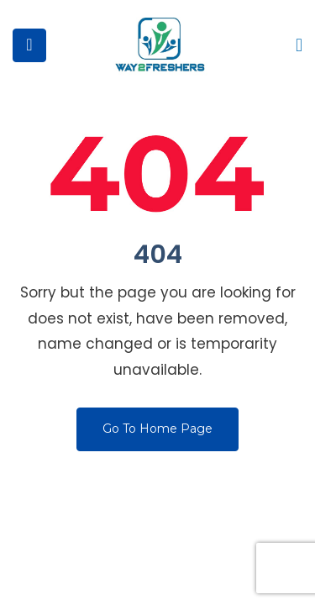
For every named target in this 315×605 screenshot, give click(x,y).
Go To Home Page (157, 428)
